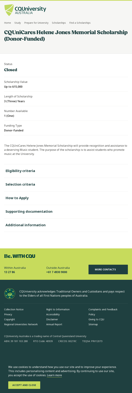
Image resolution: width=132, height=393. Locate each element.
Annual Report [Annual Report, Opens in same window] (54, 324)
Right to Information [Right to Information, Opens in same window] (58, 309)
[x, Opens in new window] (34, 352)
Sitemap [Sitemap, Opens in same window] (93, 324)
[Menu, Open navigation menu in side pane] (125, 10)
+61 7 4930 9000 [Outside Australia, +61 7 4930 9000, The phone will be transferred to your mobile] (56, 272)
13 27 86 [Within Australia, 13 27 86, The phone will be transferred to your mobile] (9, 272)
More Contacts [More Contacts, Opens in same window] (108, 269)
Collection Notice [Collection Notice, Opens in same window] (14, 309)
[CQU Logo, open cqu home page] (25, 10)
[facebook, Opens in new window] (8, 352)
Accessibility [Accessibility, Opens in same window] (53, 314)
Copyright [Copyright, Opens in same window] (9, 319)
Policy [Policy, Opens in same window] (92, 314)
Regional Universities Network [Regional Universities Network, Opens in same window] (21, 324)
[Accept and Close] (24, 385)
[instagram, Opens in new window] (17, 352)
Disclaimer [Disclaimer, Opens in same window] (52, 319)
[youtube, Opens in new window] (43, 352)
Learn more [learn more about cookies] (54, 375)
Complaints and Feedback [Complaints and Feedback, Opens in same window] (103, 309)
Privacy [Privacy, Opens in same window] (8, 314)
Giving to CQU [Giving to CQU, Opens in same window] (96, 319)
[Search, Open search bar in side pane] (119, 10)
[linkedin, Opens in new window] (26, 352)
